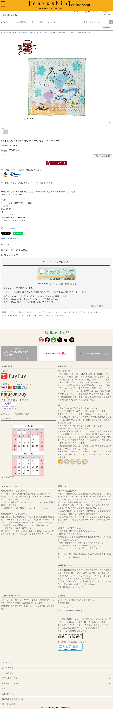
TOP (4, 22)
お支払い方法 (7, 366)
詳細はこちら (103, 454)
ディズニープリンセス (41, 33)
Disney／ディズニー (25, 33)
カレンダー (6, 418)
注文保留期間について (10, 596)
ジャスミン (55, 312)
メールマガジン (106, 14)
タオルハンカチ (19, 316)
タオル (10, 316)
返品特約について (8, 244)
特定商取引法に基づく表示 (13, 699)
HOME (3, 33)
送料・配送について (66, 366)
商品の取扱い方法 (9, 678)
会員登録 (87, 12)
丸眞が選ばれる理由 (10, 683)
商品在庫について (65, 565)
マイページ (96, 12)
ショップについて (9, 688)
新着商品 (21, 22)
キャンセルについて (10, 486)
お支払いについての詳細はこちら (15, 414)
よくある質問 (8, 673)
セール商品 (37, 22)
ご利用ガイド (107, 12)
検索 (111, 22)
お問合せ (61, 596)
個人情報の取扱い (9, 704)
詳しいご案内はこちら (100, 306)
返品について (63, 486)
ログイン (78, 12)
